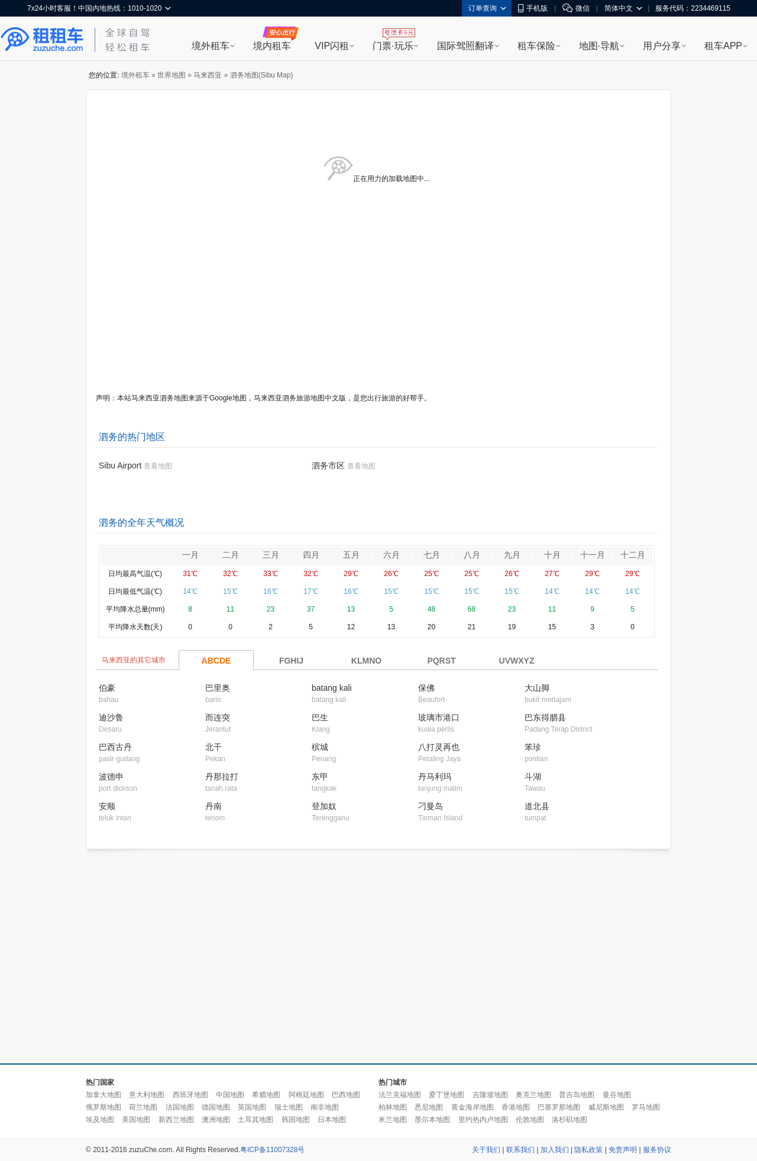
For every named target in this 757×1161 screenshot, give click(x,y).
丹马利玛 (434, 776)
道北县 (537, 806)
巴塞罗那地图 (559, 1107)
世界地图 (171, 75)
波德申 (111, 776)
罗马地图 (646, 1107)
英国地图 (252, 1107)
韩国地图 (296, 1119)
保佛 (426, 688)
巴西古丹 (115, 747)
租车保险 (536, 46)
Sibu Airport (120, 465)
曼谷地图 (617, 1095)
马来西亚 (207, 75)
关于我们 (486, 1150)
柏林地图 (392, 1107)
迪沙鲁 (111, 717)
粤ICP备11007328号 (272, 1150)
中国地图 (230, 1095)
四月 (311, 555)
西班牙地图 (190, 1095)
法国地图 (180, 1107)
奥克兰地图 (533, 1095)
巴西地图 (346, 1095)
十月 (552, 555)
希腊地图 (266, 1095)
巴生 (320, 717)
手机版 (533, 8)
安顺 (107, 806)
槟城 (320, 747)
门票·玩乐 (393, 46)
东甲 (320, 776)
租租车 (42, 39)
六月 (391, 555)
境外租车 (210, 46)
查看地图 (158, 466)
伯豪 (107, 688)
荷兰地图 (143, 1107)
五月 (351, 555)
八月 (472, 555)
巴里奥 (217, 688)
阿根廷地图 (306, 1095)
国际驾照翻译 (465, 46)
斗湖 (533, 776)
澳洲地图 (216, 1119)
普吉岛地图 (576, 1095)
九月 (512, 555)
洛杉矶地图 (569, 1119)
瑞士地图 (288, 1107)
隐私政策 (588, 1150)
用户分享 (662, 46)
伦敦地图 (530, 1119)
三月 (271, 555)
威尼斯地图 (606, 1107)
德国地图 (216, 1107)
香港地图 (516, 1107)
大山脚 (537, 688)
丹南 (213, 806)
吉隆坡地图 (490, 1095)
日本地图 (332, 1119)
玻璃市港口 (439, 717)
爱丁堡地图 (446, 1095)
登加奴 (324, 806)
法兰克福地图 (399, 1095)
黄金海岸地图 (472, 1107)
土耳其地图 (255, 1119)
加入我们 (555, 1150)
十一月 (592, 555)
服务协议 (657, 1150)
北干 (213, 747)
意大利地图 (146, 1095)
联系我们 (520, 1150)
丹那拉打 (221, 776)
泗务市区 (328, 465)
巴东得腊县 (545, 717)
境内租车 (272, 46)
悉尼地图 (429, 1107)
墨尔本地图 (432, 1119)
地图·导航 (599, 46)
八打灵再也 (439, 747)
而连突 (217, 717)
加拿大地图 (103, 1095)
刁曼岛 (430, 806)
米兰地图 (392, 1119)
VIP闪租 (332, 46)
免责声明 (623, 1150)
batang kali (332, 688)
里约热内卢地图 (483, 1119)
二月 (230, 555)
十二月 (632, 555)
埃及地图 (100, 1119)
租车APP (723, 46)
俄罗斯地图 (103, 1107)
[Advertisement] (265, 957)
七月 (431, 555)
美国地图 (136, 1119)
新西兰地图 (176, 1119)
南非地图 (324, 1107)
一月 (190, 555)
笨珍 (533, 747)
